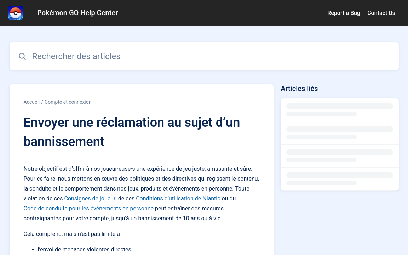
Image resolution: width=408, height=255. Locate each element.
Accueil (32, 102)
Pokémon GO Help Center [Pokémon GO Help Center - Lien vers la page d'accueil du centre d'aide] (77, 12)
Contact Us (381, 13)
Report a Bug (343, 13)
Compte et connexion (68, 102)
